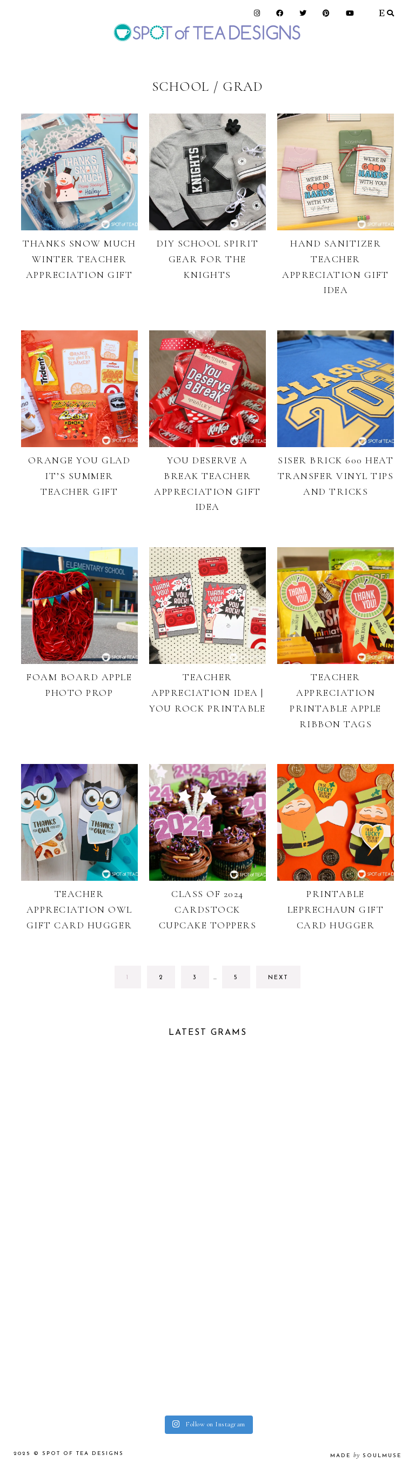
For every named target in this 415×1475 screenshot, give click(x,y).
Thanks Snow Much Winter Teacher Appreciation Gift (79, 259)
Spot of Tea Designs (83, 1454)
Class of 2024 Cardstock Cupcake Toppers (208, 909)
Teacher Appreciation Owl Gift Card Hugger (79, 909)
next (278, 978)
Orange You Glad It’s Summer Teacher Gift (79, 475)
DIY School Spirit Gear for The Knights (208, 259)
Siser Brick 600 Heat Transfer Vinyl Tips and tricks (336, 475)
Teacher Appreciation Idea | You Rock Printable (207, 692)
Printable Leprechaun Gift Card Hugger (335, 909)
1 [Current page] (133, 980)
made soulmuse (365, 1456)
